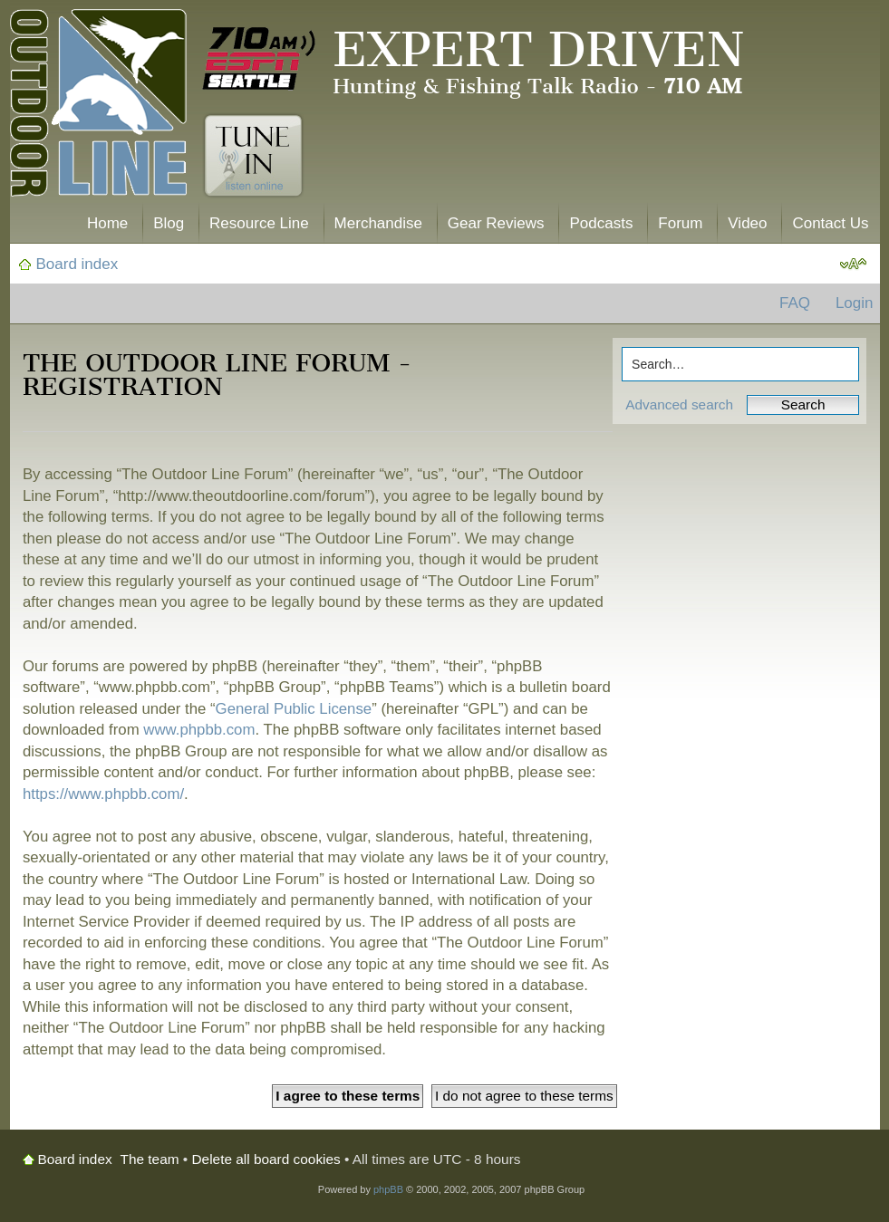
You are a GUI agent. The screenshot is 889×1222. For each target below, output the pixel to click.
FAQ (794, 303)
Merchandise (378, 223)
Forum (680, 223)
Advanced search (679, 404)
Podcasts (601, 223)
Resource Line (259, 223)
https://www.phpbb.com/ (103, 794)
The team (150, 1159)
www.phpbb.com (199, 729)
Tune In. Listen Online (253, 155)
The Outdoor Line (98, 106)
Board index (77, 264)
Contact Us (830, 223)
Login (855, 303)
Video (747, 223)
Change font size (853, 264)
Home (107, 223)
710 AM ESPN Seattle (259, 59)
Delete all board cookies (266, 1159)
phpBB (388, 1189)
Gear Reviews (496, 223)
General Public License (294, 708)
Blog (168, 223)
